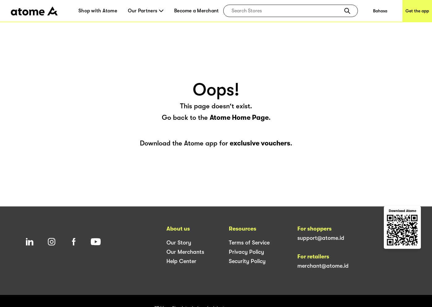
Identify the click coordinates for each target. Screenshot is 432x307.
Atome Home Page (239, 117)
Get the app (417, 10)
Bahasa (380, 10)
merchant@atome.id (323, 266)
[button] (347, 11)
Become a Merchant (196, 11)
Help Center (181, 261)
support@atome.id (320, 238)
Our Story (178, 243)
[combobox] (286, 11)
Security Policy (247, 261)
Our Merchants (185, 252)
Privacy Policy (246, 252)
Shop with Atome (97, 11)
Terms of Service (249, 243)
